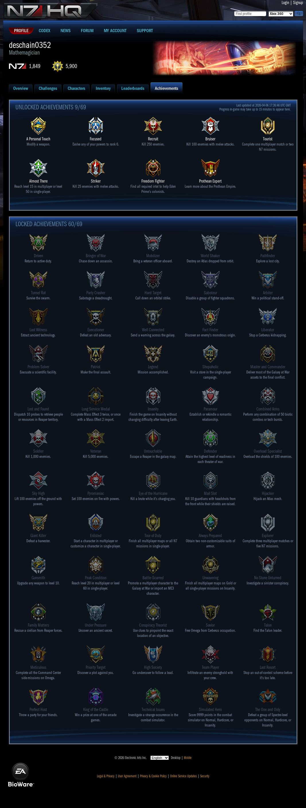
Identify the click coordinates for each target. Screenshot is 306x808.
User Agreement (127, 776)
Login (285, 2)
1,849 (34, 66)
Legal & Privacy (105, 776)
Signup (298, 2)
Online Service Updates (183, 776)
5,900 (71, 66)
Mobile (188, 758)
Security (204, 776)
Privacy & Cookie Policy (153, 776)
